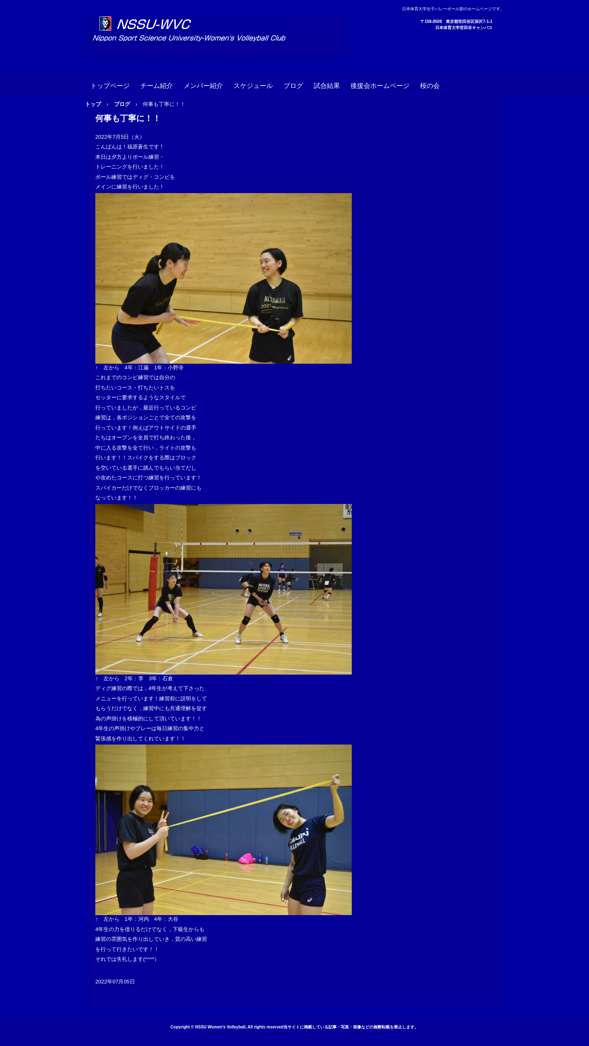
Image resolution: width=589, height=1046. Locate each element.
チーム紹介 (156, 85)
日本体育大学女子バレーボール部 (216, 36)
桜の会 (430, 85)
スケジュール (253, 85)
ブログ (293, 85)
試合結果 (327, 85)
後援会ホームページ (380, 85)
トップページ (110, 85)
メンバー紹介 (203, 85)
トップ (93, 104)
